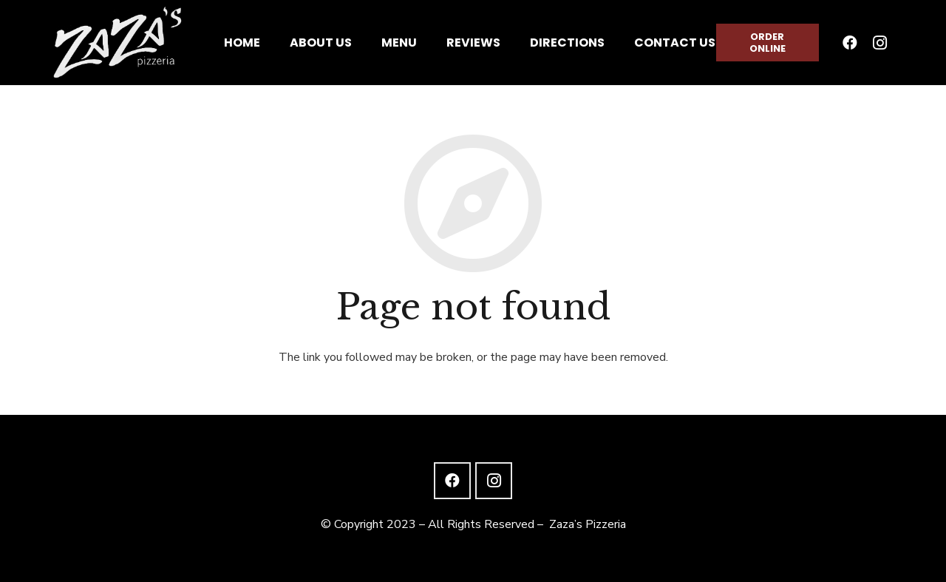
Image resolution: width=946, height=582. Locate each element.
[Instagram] (879, 43)
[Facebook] (850, 43)
